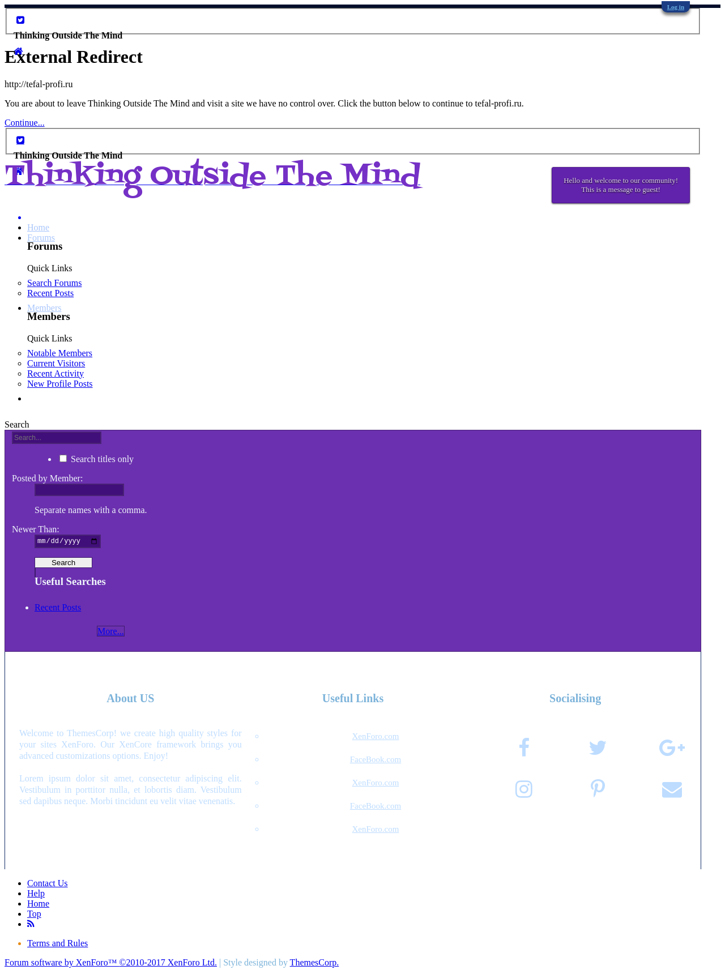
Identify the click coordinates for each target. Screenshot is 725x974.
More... (110, 633)
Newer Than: (35, 529)
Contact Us (47, 885)
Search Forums (54, 283)
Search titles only (96, 459)
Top (34, 915)
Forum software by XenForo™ (111, 964)
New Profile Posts (60, 383)
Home (38, 227)
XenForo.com (375, 737)
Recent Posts (50, 293)
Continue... (25, 122)
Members (44, 308)
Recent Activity (55, 373)
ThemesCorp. (314, 964)
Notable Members (59, 353)
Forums (41, 237)
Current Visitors (56, 363)
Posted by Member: (47, 478)
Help (36, 895)
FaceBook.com (375, 761)
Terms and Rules (57, 945)
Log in (675, 6)
